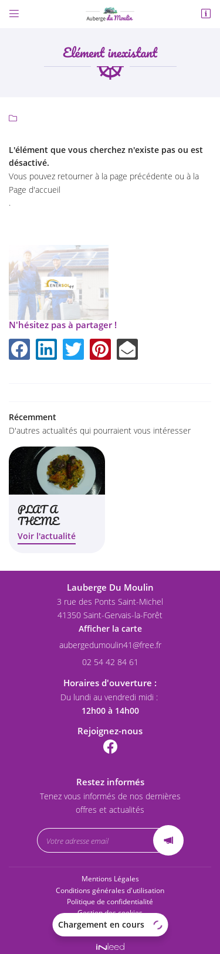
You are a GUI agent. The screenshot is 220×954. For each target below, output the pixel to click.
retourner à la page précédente (114, 176)
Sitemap (110, 918)
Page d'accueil (34, 189)
